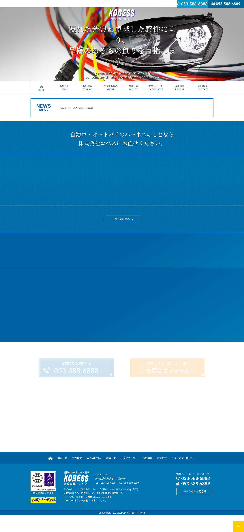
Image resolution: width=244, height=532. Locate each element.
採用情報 (179, 87)
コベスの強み (110, 87)
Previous (56, 108)
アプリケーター (156, 87)
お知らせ (64, 87)
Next (210, 108)
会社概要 (87, 87)
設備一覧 (133, 87)
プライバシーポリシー (184, 474)
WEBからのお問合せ (194, 508)
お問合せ (202, 87)
